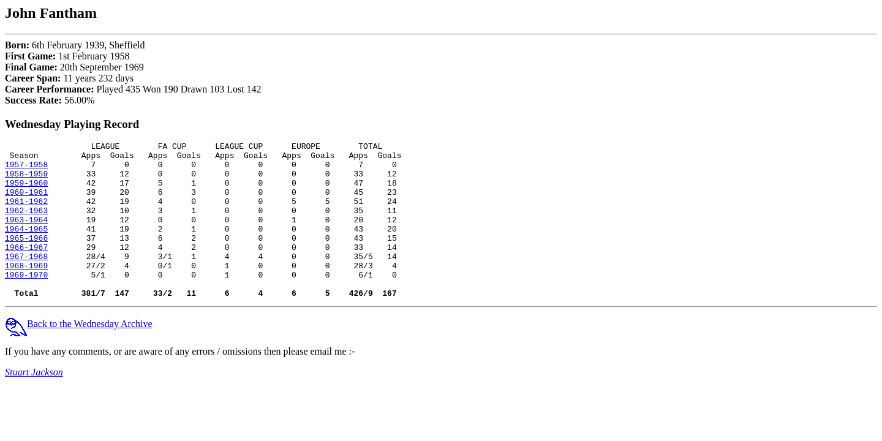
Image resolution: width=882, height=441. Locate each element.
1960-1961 (26, 202)
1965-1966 (26, 257)
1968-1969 (26, 290)
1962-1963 (26, 224)
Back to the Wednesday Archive (79, 355)
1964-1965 (26, 246)
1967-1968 (26, 279)
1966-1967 (26, 268)
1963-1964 (26, 235)
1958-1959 (26, 180)
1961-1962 (26, 213)
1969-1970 (26, 301)
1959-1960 (26, 191)
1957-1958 (26, 169)
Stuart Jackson (34, 403)
